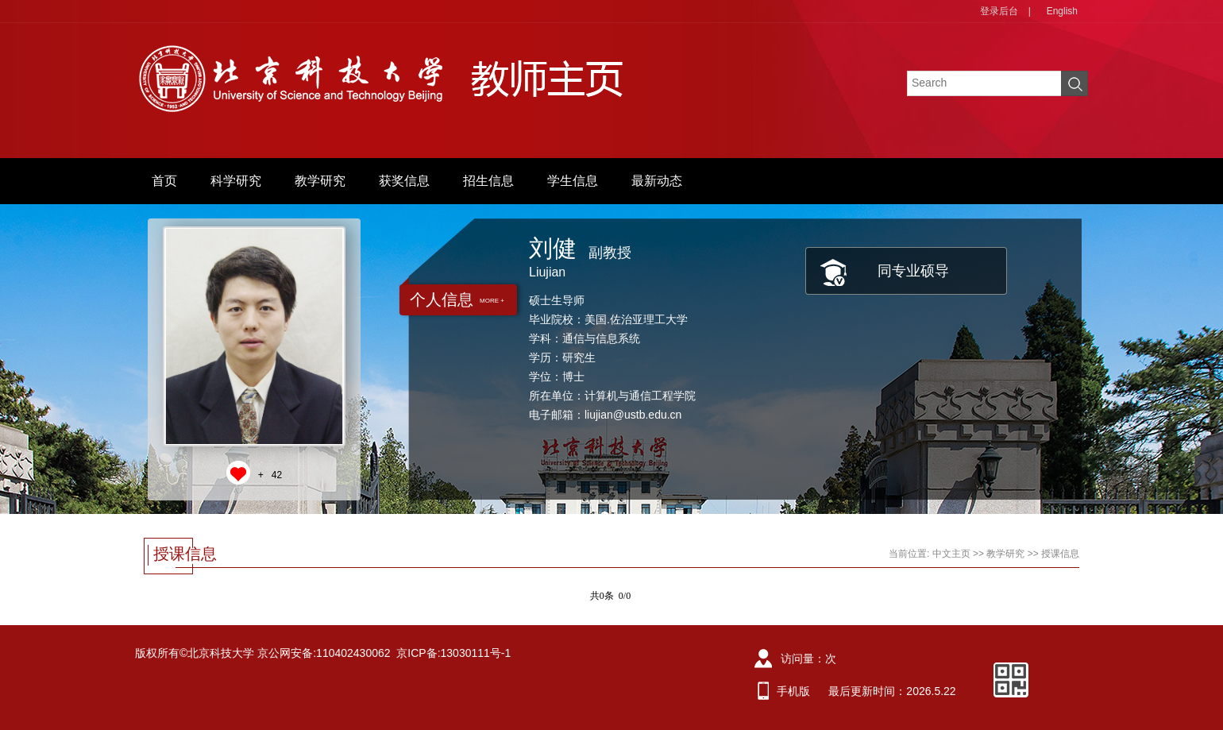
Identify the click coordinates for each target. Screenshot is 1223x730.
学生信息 (572, 180)
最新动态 (656, 180)
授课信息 (1060, 553)
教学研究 (320, 180)
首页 (164, 180)
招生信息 (488, 180)
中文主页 (951, 553)
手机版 (793, 691)
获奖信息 (404, 180)
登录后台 (999, 11)
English (1062, 11)
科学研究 (235, 180)
